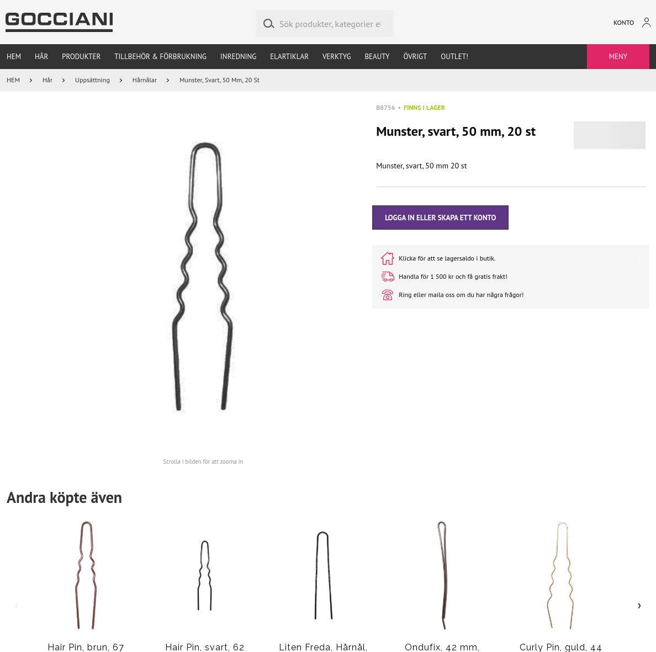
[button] (203, 277)
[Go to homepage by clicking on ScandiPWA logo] (59, 22)
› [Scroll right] (640, 604)
